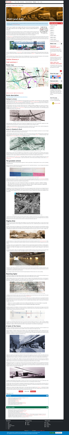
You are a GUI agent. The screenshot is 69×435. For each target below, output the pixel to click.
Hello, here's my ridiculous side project (56, 62)
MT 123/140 (24, 403)
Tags (27, 423)
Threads (34, 430)
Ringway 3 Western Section (20, 107)
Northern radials (53, 35)
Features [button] (34, 1)
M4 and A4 (33, 391)
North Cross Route (13, 135)
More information (59, 432)
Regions (27, 424)
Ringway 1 (33, 53)
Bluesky (30, 430)
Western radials (15, 5)
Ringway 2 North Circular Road (13, 127)
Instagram (38, 430)
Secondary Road (19, 52)
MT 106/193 (20, 404)
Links (41, 1)
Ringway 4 (52, 33)
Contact (47, 426)
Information (8, 424)
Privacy (47, 425)
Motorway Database (28, 1)
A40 (9, 393)
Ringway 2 (52, 30)
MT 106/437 (19, 399)
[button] (27, 59)
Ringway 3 (52, 32)
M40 (12, 393)
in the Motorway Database (16, 24)
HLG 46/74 (24, 402)
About (46, 422)
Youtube (43, 430)
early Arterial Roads (42, 178)
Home (16, 1)
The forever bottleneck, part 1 (54, 54)
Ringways (9, 5)
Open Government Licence (37, 409)
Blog (18, 1)
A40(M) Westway (9, 36)
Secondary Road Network (54, 40)
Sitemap (47, 423)
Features (8, 426)
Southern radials (53, 39)
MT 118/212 (17, 401)
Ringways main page (53, 25)
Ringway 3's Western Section (35, 101)
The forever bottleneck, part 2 (55, 46)
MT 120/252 (19, 398)
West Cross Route (19, 135)
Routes (27, 422)
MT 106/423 (17, 400)
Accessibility (48, 424)
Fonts (38, 1)
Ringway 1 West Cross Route (10, 157)
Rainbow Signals (54, 83)
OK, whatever (52, 432)
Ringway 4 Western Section (19, 101)
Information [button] (22, 1)
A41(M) (21, 391)
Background (52, 26)
